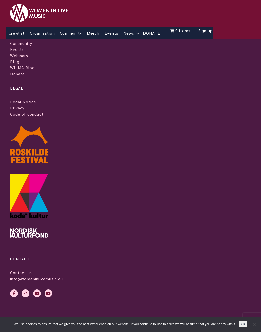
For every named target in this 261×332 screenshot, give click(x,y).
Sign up (205, 30)
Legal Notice (23, 101)
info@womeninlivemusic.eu (36, 278)
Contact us (21, 272)
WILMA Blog (22, 67)
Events (111, 33)
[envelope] (37, 293)
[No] (254, 324)
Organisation (42, 33)
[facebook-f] (14, 293)
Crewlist (17, 33)
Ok (243, 324)
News (128, 33)
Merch (93, 33)
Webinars (19, 55)
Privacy (17, 107)
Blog (14, 61)
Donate (17, 73)
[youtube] (48, 293)
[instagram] (25, 293)
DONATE (151, 33)
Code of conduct (27, 114)
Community (71, 33)
